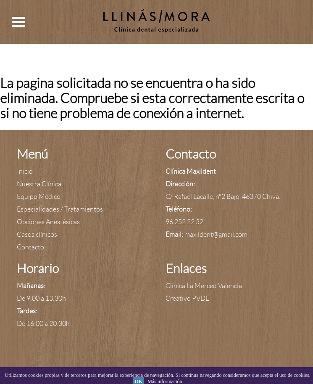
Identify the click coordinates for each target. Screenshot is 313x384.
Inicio (25, 171)
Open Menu (18, 22)
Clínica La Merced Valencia (204, 285)
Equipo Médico (38, 196)
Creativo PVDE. (188, 298)
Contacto (30, 247)
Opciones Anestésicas (48, 221)
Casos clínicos (37, 234)
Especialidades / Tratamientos (60, 209)
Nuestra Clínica (39, 184)
